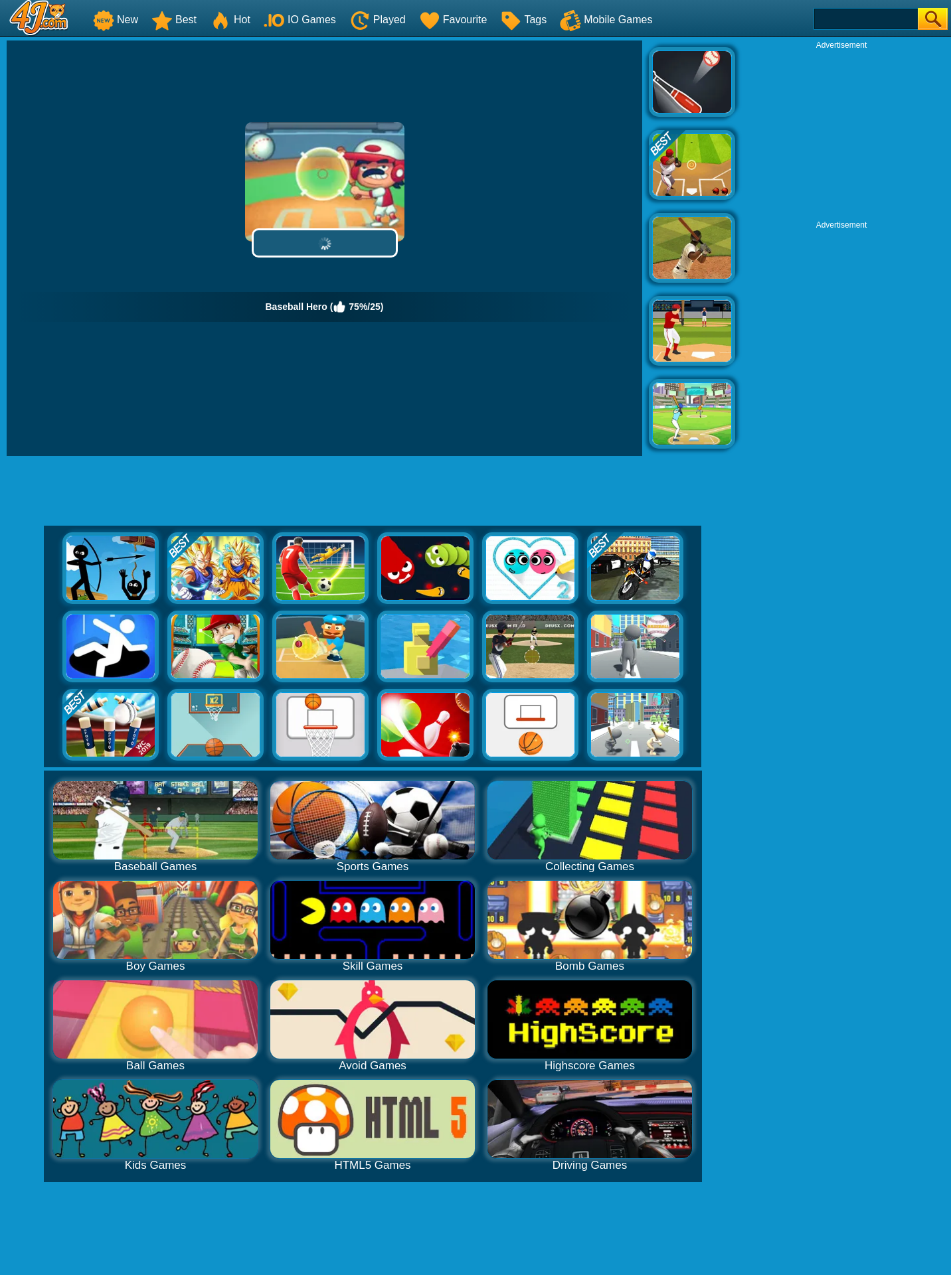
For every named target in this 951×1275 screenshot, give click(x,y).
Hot (230, 19)
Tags (523, 19)
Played (377, 19)
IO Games (300, 19)
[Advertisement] (841, 133)
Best (174, 19)
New (115, 19)
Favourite (453, 19)
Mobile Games (606, 19)
